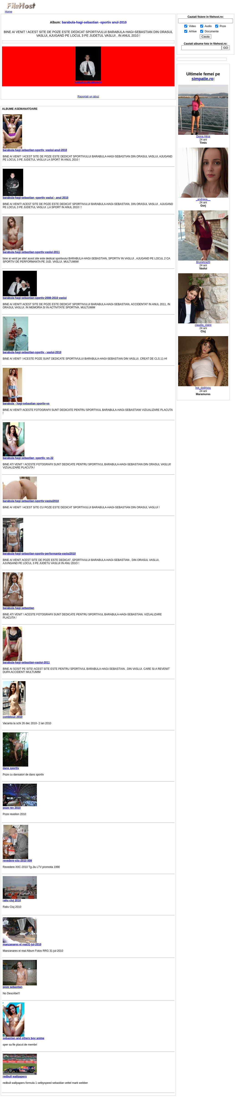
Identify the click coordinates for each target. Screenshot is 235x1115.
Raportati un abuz (88, 96)
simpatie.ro (202, 79)
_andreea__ (203, 198)
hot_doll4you (203, 386)
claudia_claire (203, 324)
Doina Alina (203, 135)
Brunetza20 (203, 261)
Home (8, 11)
